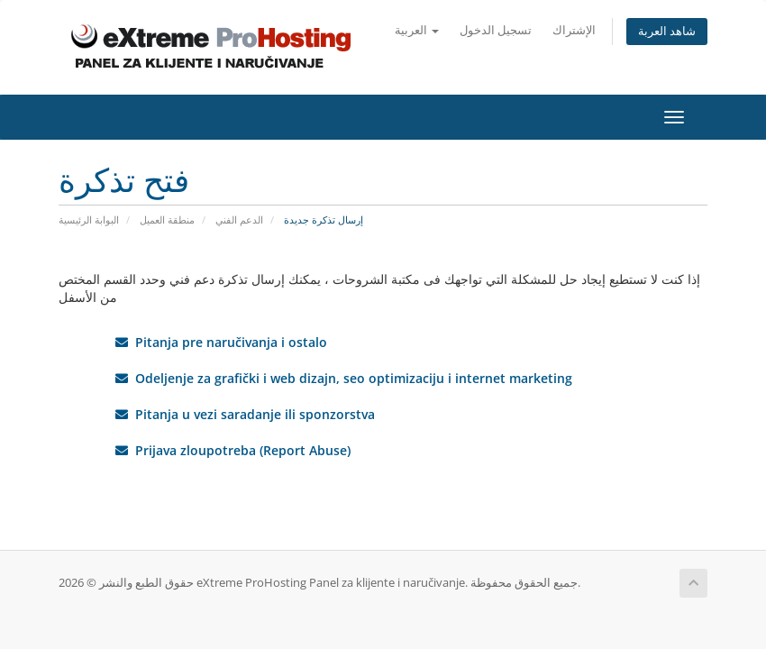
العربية (417, 30)
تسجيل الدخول (496, 30)
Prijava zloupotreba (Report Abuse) (233, 450)
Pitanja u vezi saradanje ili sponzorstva (245, 414)
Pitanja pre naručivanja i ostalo (221, 342)
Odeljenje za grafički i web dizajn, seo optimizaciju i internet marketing (343, 378)
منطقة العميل (167, 219)
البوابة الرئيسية (89, 219)
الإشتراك (574, 30)
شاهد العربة (667, 31)
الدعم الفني (239, 219)
